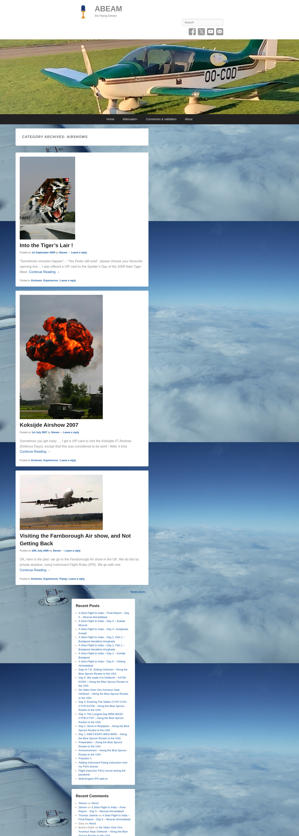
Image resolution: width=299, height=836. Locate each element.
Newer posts (139, 591)
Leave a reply (79, 252)
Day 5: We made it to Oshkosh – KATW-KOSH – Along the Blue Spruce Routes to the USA (103, 681)
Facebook (192, 31)
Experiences (50, 280)
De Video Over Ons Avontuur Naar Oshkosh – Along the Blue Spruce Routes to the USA (103, 693)
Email (219, 31)
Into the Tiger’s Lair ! (46, 245)
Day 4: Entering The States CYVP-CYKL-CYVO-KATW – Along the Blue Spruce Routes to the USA (103, 705)
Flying (63, 578)
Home (110, 119)
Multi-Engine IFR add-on (93, 778)
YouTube (210, 31)
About (188, 119)
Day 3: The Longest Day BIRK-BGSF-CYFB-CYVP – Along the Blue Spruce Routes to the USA (101, 718)
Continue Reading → (44, 272)
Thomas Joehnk (88, 815)
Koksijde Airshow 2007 (49, 425)
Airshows (36, 280)
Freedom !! (85, 758)
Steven (63, 252)
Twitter (201, 31)
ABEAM (108, 9)
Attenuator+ (130, 119)
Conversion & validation (161, 119)
